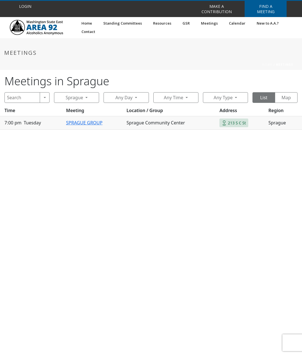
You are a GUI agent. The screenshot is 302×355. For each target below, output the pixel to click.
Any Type (223, 97)
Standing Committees (122, 23)
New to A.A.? (268, 23)
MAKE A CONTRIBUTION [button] (217, 9)
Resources (162, 23)
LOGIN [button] (25, 6)
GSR (186, 23)
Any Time (173, 97)
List (263, 97)
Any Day (123, 97)
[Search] (22, 97)
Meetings (209, 23)
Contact (88, 31)
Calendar (237, 23)
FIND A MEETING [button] (266, 9)
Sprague (74, 97)
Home (86, 23)
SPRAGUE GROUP (84, 123)
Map (286, 97)
